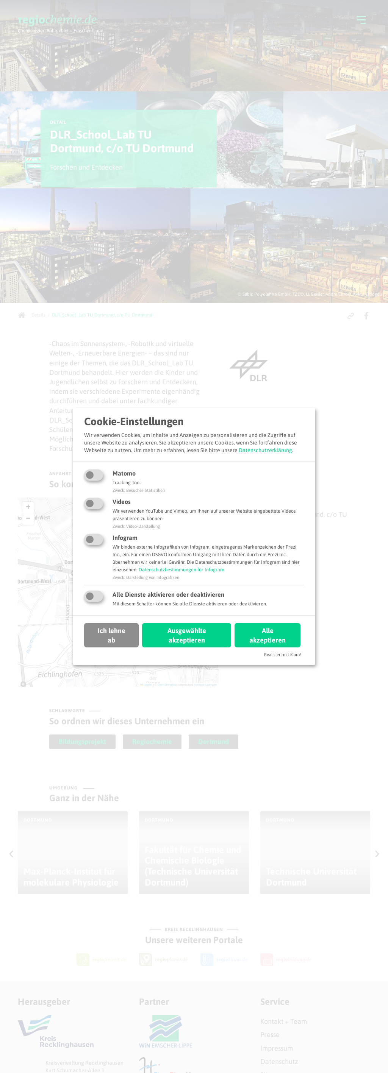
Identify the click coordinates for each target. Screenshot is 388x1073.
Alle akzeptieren (267, 635)
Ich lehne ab (111, 635)
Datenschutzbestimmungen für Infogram (181, 569)
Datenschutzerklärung (265, 450)
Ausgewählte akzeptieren (186, 635)
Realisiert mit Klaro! (282, 654)
